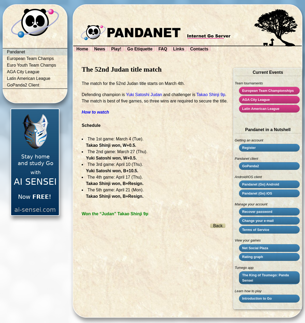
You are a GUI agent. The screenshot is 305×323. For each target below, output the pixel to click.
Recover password (257, 212)
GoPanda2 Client (23, 85)
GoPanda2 (250, 166)
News (99, 49)
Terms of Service (255, 230)
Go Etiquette (139, 49)
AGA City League (23, 72)
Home (82, 49)
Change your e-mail (258, 221)
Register (249, 148)
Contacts (199, 49)
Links (178, 49)
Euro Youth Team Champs (31, 65)
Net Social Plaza (255, 248)
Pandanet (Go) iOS (257, 193)
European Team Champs (30, 58)
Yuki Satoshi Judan (144, 94)
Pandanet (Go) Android (260, 184)
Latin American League (28, 78)
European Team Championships (268, 91)
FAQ (162, 49)
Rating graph (252, 257)
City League (256, 100)
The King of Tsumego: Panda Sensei (265, 277)
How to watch (95, 112)
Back (218, 225)
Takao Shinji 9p (211, 94)
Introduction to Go (257, 298)
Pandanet (16, 52)
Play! (116, 49)
